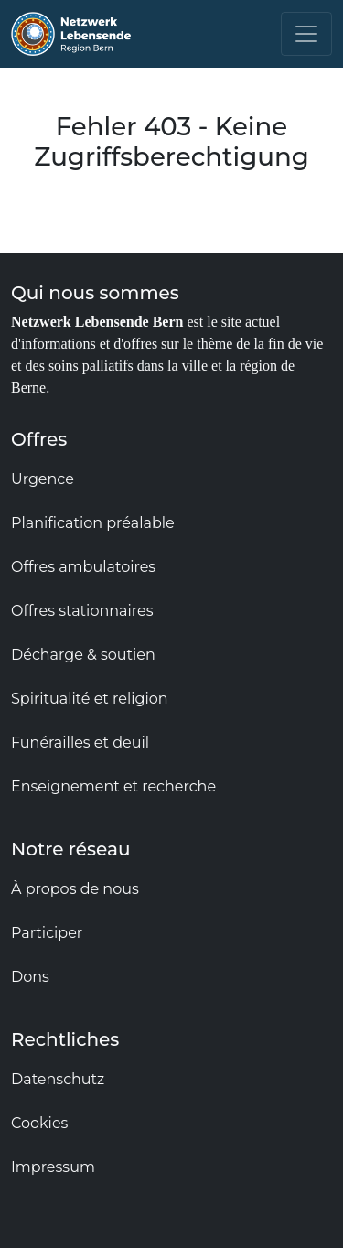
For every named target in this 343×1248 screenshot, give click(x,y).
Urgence (42, 479)
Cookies (39, 1123)
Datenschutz (57, 1079)
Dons (30, 976)
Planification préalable (93, 523)
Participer (46, 932)
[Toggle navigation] (306, 34)
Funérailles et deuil (80, 742)
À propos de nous (75, 889)
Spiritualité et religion (89, 698)
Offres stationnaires (82, 610)
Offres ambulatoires (83, 567)
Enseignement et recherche (113, 786)
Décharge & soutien (83, 654)
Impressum (53, 1167)
